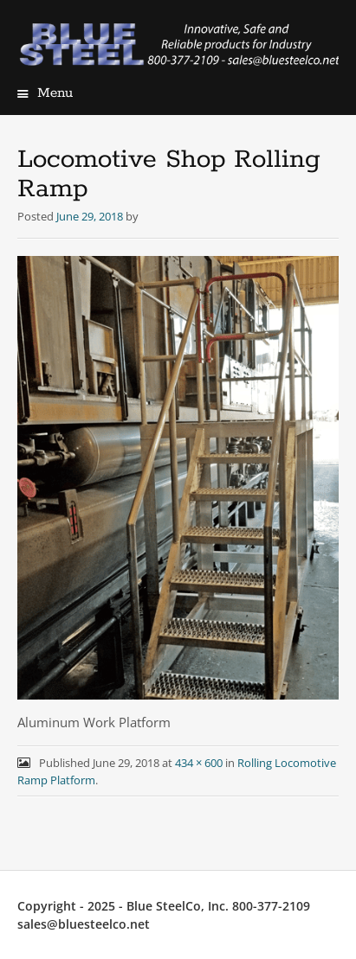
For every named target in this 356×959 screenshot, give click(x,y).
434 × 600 (199, 762)
